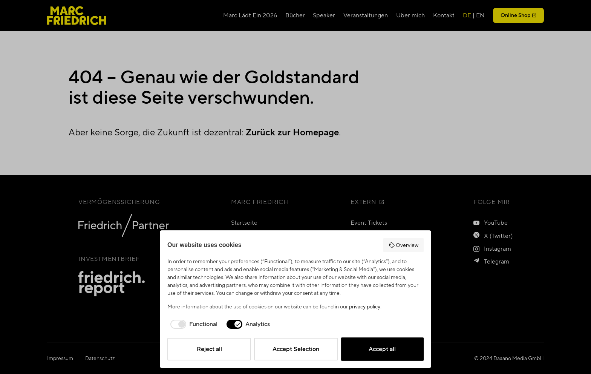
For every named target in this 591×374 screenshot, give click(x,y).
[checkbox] (192, 324)
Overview (404, 245)
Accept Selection (296, 349)
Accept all (382, 349)
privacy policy (364, 306)
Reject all (209, 349)
